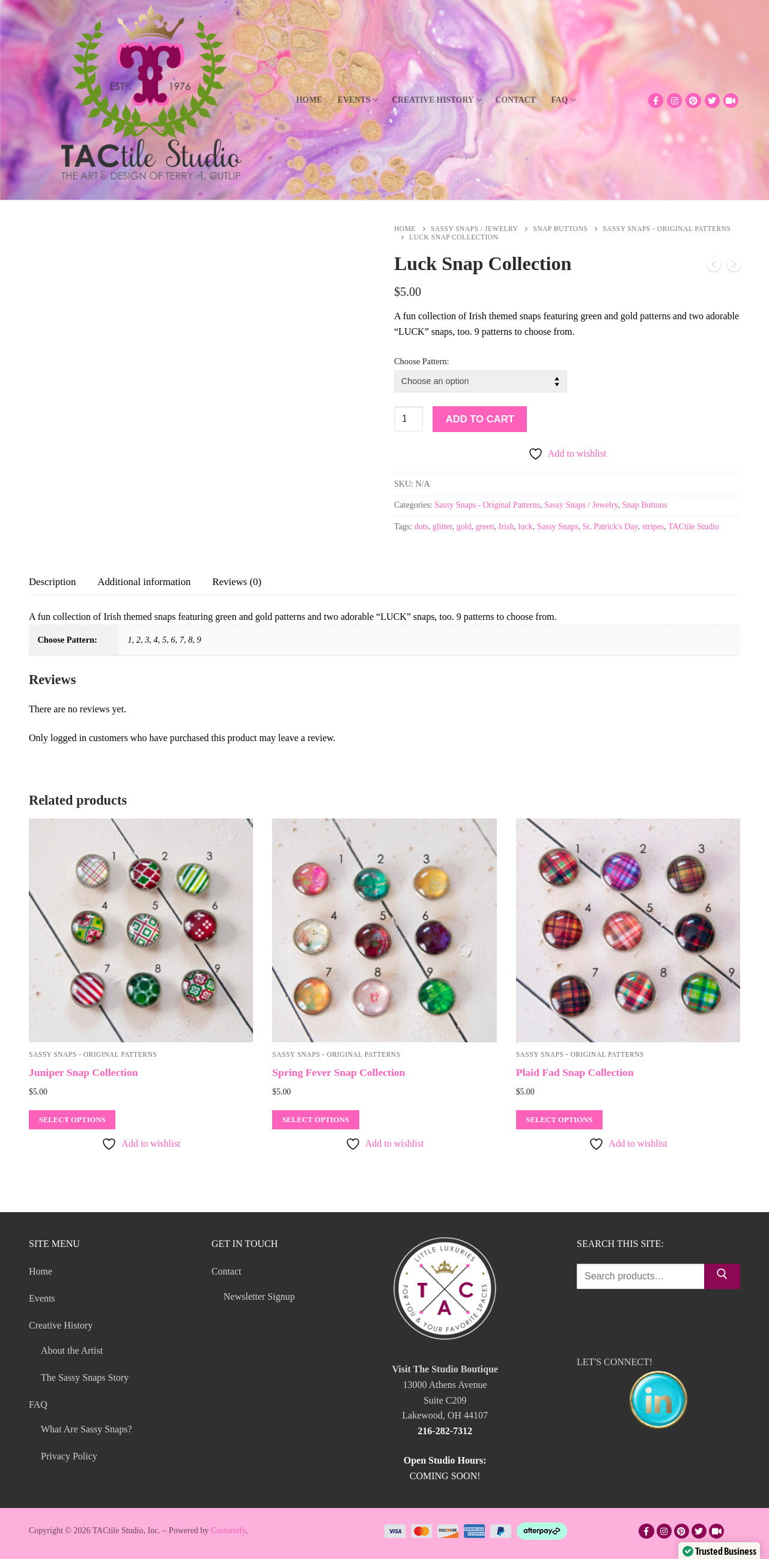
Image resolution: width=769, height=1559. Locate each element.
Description (52, 581)
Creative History (62, 1325)
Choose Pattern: (421, 361)
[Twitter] (712, 100)
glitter (442, 526)
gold (464, 526)
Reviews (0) (237, 581)
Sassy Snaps (558, 526)
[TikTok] (730, 100)
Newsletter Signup (259, 1296)
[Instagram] (674, 100)
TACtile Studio (693, 526)
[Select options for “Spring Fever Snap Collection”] (315, 1119)
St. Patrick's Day (609, 526)
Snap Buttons (560, 228)
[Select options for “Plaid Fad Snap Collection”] (559, 1119)
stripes (653, 526)
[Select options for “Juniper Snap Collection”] (72, 1119)
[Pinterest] (693, 100)
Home (405, 228)
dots (421, 526)
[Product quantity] (408, 418)
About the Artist (72, 1350)
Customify (228, 1530)
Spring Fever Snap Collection (338, 1072)
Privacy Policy (69, 1456)
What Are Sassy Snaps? (86, 1429)
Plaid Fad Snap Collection (575, 1072)
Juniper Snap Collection (83, 1072)
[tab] (52, 581)
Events (42, 1298)
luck (525, 526)
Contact (227, 1271)
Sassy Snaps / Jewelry (474, 228)
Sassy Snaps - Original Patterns (487, 504)
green (485, 526)
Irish (506, 526)
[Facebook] (655, 100)
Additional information (143, 581)
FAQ (39, 1404)
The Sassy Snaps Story (85, 1377)
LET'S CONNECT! (658, 1396)
